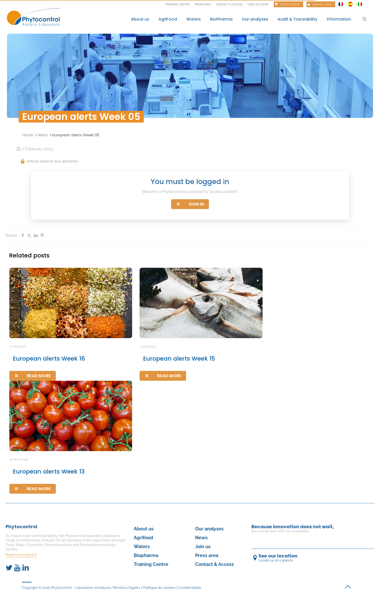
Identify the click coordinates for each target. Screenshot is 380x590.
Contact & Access (229, 4)
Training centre (177, 4)
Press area (203, 4)
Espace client (322, 4)
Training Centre (151, 564)
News (201, 537)
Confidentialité (189, 588)
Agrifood (143, 537)
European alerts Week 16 (49, 359)
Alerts (43, 135)
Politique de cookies (159, 588)
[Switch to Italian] (360, 3)
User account (258, 4)
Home (27, 135)
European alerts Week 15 (179, 359)
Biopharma (146, 555)
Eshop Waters (290, 4)
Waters (142, 546)
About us (144, 529)
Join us (203, 546)
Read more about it (21, 555)
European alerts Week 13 (49, 471)
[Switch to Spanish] (350, 3)
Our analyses (209, 529)
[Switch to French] (340, 3)
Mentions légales (126, 588)
